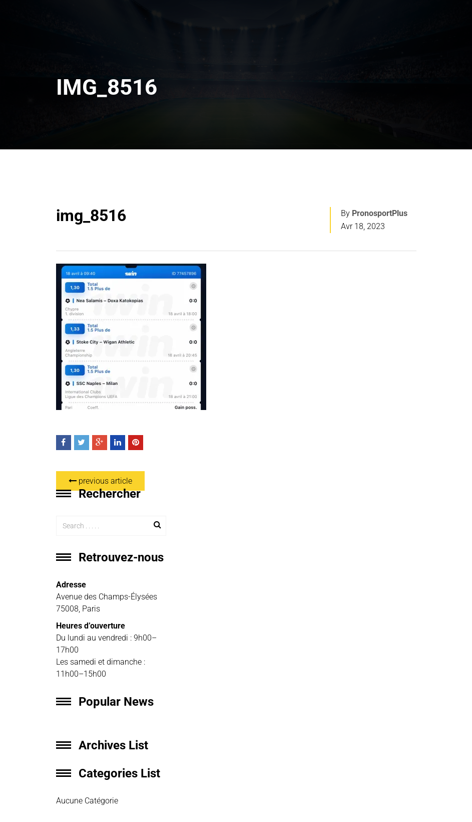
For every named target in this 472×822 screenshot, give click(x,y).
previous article (100, 481)
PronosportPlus (379, 213)
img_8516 (91, 215)
